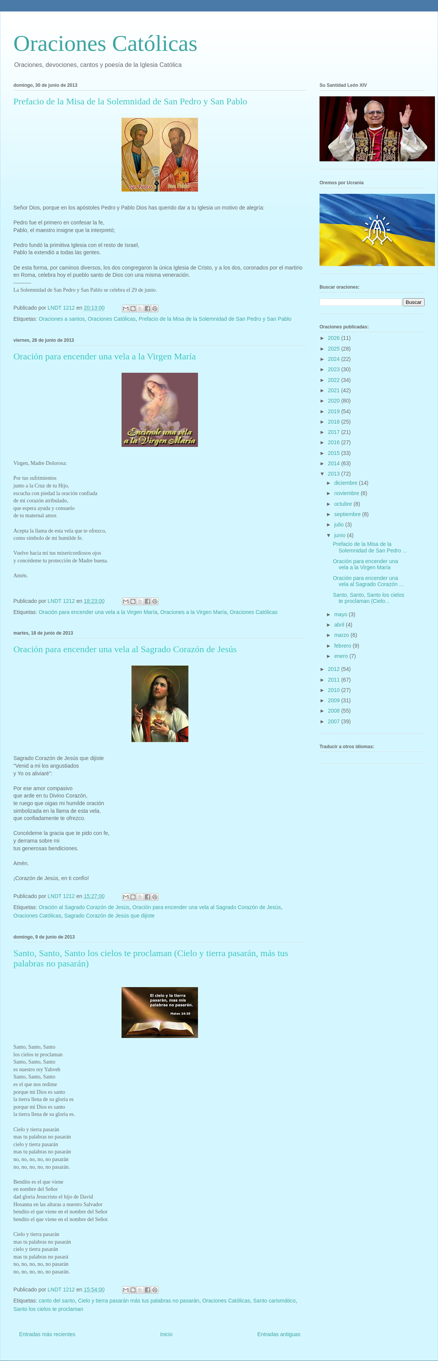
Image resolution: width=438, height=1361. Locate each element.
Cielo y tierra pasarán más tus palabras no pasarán (139, 1301)
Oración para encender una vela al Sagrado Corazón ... (368, 581)
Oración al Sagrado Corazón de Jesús (84, 907)
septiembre (348, 514)
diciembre (346, 483)
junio (340, 535)
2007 (334, 721)
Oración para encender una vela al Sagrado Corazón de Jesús (125, 649)
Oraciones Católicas (105, 43)
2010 (334, 690)
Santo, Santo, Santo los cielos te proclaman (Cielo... (368, 598)
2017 (334, 432)
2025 (334, 349)
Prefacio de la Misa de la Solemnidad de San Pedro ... (370, 547)
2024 (334, 359)
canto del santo (57, 1301)
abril (340, 625)
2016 (334, 442)
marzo (342, 635)
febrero (343, 646)
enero (341, 656)
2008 (334, 711)
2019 (334, 411)
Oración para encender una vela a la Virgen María (104, 356)
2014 (334, 463)
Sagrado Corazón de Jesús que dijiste (109, 916)
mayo (341, 614)
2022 (334, 380)
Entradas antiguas (278, 1334)
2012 (334, 669)
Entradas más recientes (47, 1334)
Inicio (166, 1334)
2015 (334, 453)
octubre (344, 504)
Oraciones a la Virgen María (193, 612)
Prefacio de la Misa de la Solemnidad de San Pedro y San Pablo (130, 101)
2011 (334, 680)
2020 (334, 401)
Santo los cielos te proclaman (48, 1309)
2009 (334, 700)
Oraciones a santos (62, 319)
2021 (334, 390)
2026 (334, 338)
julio (339, 524)
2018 (334, 422)
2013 (334, 474)
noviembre (347, 493)
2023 (334, 369)
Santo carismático (274, 1301)
